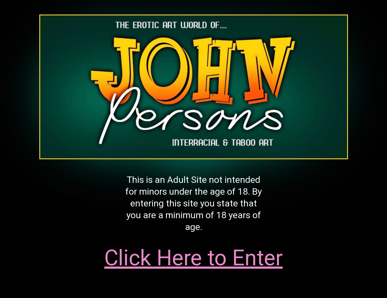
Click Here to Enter (193, 258)
